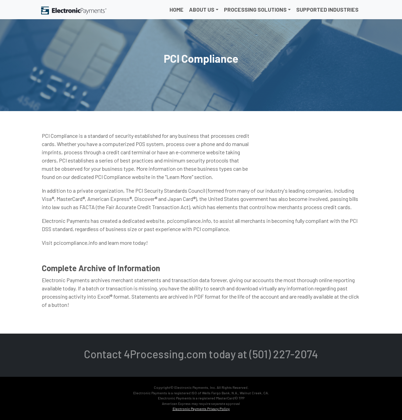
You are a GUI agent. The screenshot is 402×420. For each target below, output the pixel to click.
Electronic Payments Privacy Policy (201, 409)
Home (176, 9)
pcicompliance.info (75, 242)
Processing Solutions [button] (255, 9)
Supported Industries (327, 9)
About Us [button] (201, 9)
